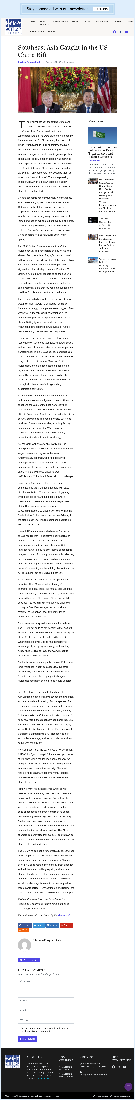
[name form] (46, 1000)
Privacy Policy (100, 1096)
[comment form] (46, 986)
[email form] (46, 1010)
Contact (118, 21)
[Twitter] (120, 31)
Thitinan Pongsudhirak (29, 62)
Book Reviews (44, 23)
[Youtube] (126, 31)
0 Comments (66, 62)
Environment (101, 21)
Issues (51, 32)
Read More (43, 1078)
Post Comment (27, 1039)
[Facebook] (115, 31)
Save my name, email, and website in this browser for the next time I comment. (46, 1029)
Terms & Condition (120, 1096)
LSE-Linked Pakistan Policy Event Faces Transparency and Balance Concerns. (102, 152)
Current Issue (36, 32)
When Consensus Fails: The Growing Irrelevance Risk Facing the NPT (107, 265)
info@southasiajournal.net (93, 1074)
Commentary (60, 21)
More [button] (75, 21)
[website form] (46, 1020)
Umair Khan (94, 161)
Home (32, 21)
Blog (87, 21)
